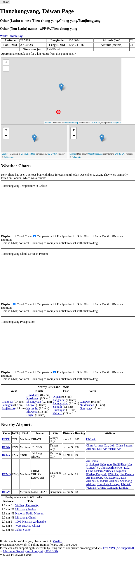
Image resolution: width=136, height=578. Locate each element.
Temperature (44, 236)
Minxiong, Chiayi (25, 517)
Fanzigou (7, 405)
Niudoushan (87, 405)
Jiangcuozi (59, 400)
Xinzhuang (32, 398)
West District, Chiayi (27, 525)
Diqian (57, 396)
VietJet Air (114, 448)
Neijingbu (32, 408)
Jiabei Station (23, 529)
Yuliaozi (57, 413)
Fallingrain (116, 123)
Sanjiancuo (8, 408)
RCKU (6, 439)
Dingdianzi (32, 395)
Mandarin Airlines (108, 480)
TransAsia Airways (108, 484)
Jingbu (30, 415)
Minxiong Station (25, 509)
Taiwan (12, 35)
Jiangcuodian (60, 403)
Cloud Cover (24, 236)
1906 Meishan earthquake (30, 521)
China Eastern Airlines (99, 471)
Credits (57, 541)
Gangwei (85, 401)
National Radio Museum (29, 513)
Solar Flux (83, 236)
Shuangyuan (33, 401)
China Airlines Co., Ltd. (100, 445)
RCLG (6, 454)
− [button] (6, 68)
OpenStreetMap (71, 123)
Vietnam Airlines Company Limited (107, 487)
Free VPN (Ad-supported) (118, 548)
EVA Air (113, 474)
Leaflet (48, 123)
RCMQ (6, 474)
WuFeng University (27, 505)
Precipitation (64, 236)
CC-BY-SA (95, 123)
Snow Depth (102, 236)
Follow (5, 2)
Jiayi (20, 35)
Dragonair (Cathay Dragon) (106, 472)
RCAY (6, 492)
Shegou (30, 405)
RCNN (6, 447)
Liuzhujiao (59, 410)
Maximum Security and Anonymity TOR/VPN (30, 551)
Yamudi (57, 406)
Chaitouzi (7, 401)
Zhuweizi (31, 411)
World (3, 35)
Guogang (85, 408)
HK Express (111, 477)
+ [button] (6, 62)
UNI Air (91, 439)
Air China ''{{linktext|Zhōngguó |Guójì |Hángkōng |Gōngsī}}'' (109, 464)
